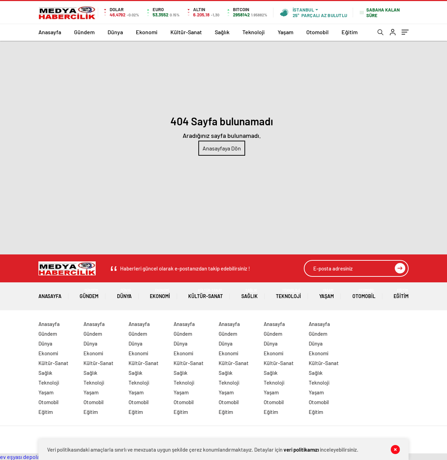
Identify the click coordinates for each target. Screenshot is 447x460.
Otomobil (317, 32)
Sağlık (222, 32)
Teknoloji (253, 32)
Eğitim (350, 32)
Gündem (84, 32)
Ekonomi (146, 32)
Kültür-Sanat (186, 32)
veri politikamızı (301, 449)
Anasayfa (49, 32)
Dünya (115, 32)
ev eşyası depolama (23, 456)
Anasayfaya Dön (222, 148)
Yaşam (285, 32)
